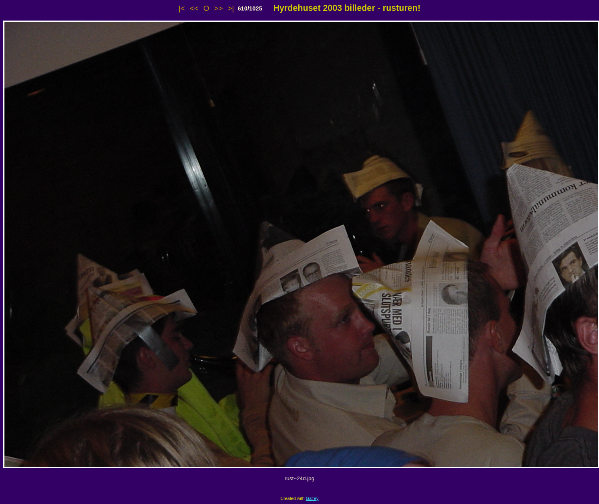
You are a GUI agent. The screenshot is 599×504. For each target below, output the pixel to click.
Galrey (312, 498)
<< (194, 8)
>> (218, 8)
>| (231, 8)
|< (182, 8)
